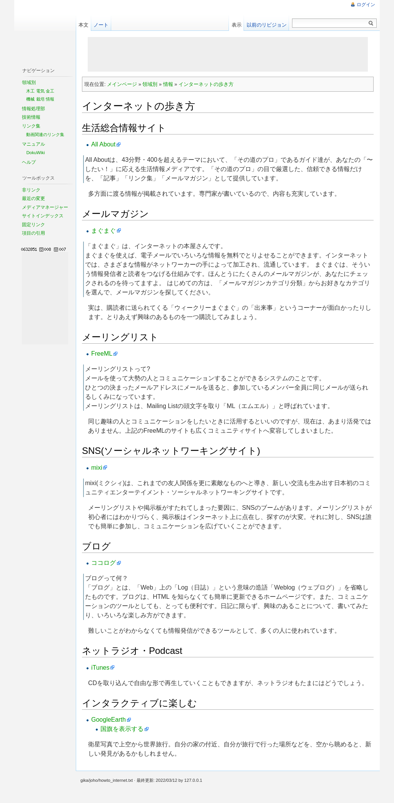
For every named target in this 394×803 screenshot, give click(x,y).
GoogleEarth (108, 719)
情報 (168, 84)
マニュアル (33, 144)
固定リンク (33, 224)
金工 (50, 91)
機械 (30, 99)
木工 (30, 91)
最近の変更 (33, 198)
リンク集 (31, 126)
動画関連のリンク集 (45, 134)
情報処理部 (33, 108)
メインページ (122, 84)
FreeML (101, 353)
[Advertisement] (228, 54)
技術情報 (31, 117)
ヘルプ (29, 162)
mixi (96, 467)
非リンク (31, 190)
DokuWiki (35, 152)
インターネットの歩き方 (206, 84)
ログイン (366, 4)
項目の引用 (33, 233)
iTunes (100, 667)
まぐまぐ (103, 230)
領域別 (149, 84)
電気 (40, 91)
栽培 (40, 99)
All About (103, 144)
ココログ (103, 562)
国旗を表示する (122, 729)
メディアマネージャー (45, 207)
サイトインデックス (42, 215)
